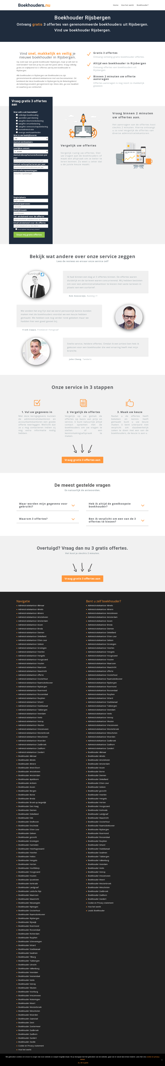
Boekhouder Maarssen (28, 895)
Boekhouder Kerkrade (28, 883)
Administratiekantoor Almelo (30, 609)
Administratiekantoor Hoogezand (33, 659)
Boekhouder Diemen (27, 810)
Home (115, 5)
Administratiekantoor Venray (31, 721)
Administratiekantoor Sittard (30, 702)
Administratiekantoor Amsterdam (33, 621)
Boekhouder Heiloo (26, 856)
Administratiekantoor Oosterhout (33, 678)
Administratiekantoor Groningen (32, 648)
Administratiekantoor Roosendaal (33, 694)
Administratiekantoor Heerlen (31, 651)
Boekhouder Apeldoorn (28, 779)
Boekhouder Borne (26, 794)
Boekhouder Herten (27, 864)
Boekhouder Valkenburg (28, 968)
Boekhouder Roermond (28, 926)
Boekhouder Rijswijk (27, 922)
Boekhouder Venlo (26, 980)
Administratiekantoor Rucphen (31, 698)
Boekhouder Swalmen (28, 953)
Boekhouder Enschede (28, 825)
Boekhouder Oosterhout (29, 910)
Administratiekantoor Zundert (31, 752)
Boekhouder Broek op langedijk (32, 802)
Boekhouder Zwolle (26, 1042)
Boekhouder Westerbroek (30, 1007)
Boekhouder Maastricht (28, 899)
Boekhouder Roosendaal (29, 930)
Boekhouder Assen (26, 787)
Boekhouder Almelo (27, 760)
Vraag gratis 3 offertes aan (82, 460)
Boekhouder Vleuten (27, 987)
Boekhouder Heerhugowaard (31, 848)
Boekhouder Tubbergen (29, 960)
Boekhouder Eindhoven (28, 821)
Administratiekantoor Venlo (30, 717)
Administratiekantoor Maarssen (32, 667)
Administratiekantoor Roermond (32, 690)
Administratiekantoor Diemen (31, 632)
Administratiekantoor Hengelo (31, 655)
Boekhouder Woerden (28, 1014)
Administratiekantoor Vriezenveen (33, 729)
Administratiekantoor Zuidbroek (32, 744)
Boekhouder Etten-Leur (28, 829)
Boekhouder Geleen (27, 833)
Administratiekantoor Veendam (32, 713)
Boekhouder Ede (25, 818)
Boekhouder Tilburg (27, 957)
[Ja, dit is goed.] (161, 1060)
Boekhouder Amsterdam (29, 775)
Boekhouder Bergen (27, 790)
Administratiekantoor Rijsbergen (32, 686)
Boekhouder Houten (27, 875)
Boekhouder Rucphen (27, 937)
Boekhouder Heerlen (27, 852)
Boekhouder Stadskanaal (29, 949)
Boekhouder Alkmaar (27, 756)
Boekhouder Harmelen (28, 845)
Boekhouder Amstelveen (29, 771)
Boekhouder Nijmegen (28, 906)
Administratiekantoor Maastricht (32, 671)
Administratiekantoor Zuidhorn (31, 748)
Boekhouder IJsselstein (28, 879)
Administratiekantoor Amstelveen (33, 617)
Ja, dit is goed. (83, 1063)
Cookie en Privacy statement (31, 1045)
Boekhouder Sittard (27, 945)
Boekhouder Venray (27, 984)
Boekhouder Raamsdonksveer (31, 914)
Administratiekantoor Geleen (31, 644)
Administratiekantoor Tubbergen (32, 709)
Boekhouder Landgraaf (28, 887)
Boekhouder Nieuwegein (29, 902)
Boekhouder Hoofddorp (29, 868)
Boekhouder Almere (27, 763)
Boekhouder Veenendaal (29, 976)
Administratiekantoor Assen (30, 624)
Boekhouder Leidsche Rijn (29, 891)
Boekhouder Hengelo (27, 860)
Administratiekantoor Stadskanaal (33, 706)
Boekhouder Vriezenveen (29, 995)
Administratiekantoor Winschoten (33, 736)
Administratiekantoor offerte (31, 675)
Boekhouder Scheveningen (30, 941)
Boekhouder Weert (26, 1003)
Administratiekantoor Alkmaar (31, 605)
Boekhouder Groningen (28, 841)
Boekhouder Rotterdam (28, 933)
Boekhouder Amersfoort (29, 767)
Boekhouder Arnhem (27, 783)
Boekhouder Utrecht (27, 964)
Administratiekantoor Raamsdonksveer (35, 682)
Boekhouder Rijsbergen (28, 918)
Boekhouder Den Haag (28, 806)
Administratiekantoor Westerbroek (33, 733)
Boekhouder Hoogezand (29, 872)
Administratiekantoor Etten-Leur (32, 640)
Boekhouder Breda (26, 798)
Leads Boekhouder (96, 910)
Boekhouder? (142, 5)
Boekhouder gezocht (27, 837)
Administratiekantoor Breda (30, 628)
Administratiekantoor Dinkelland (32, 636)
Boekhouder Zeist (26, 1022)
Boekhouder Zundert (27, 1038)
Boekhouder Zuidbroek (28, 1030)
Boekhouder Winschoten (29, 1011)
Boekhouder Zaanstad (28, 1018)
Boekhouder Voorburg (28, 991)
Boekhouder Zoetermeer (29, 1026)
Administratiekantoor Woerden (32, 740)
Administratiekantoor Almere (31, 613)
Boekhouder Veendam (28, 972)
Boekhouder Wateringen (29, 999)
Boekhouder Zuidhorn (27, 1034)
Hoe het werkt (127, 5)
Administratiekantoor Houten (31, 663)
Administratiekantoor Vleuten (31, 725)
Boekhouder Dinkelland (28, 814)
